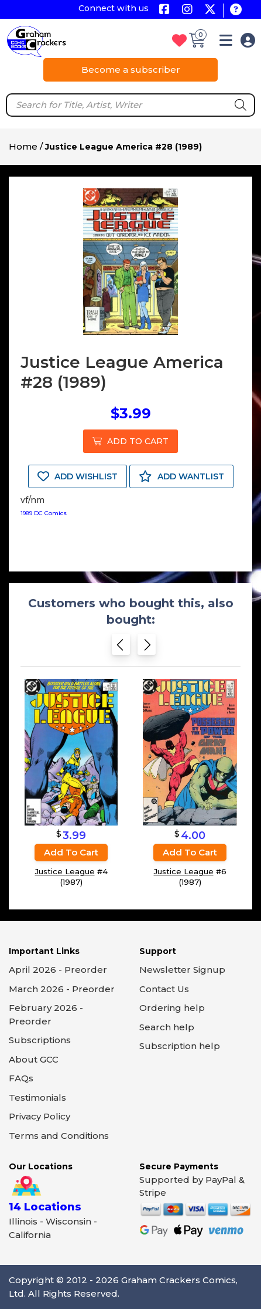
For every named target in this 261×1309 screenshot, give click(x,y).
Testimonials (37, 1097)
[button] (225, 42)
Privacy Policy (39, 1116)
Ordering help (172, 1007)
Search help (166, 1027)
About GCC (34, 1059)
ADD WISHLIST (77, 476)
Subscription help (179, 1045)
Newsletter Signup (182, 969)
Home (23, 146)
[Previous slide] (121, 648)
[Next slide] (147, 648)
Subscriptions (40, 1040)
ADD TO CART (130, 441)
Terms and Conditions (59, 1135)
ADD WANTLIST (181, 476)
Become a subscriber (130, 69)
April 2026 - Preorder (58, 969)
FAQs (21, 1078)
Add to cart (71, 852)
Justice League (65, 871)
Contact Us (164, 989)
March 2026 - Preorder (62, 989)
